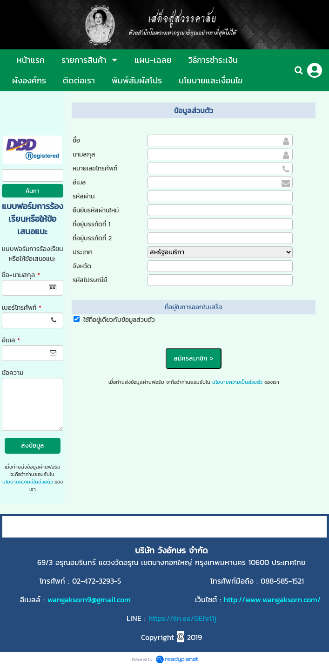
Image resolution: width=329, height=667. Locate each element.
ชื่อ (76, 140)
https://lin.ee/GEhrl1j (182, 618)
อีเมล (11, 340)
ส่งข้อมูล (32, 445)
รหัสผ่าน (83, 196)
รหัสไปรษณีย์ (90, 280)
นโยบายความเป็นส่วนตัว (27, 481)
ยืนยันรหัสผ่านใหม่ (96, 210)
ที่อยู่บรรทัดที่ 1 (91, 224)
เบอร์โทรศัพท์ (21, 308)
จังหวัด (82, 266)
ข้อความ (12, 373)
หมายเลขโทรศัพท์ (95, 168)
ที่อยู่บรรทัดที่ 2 (92, 238)
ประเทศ (82, 252)
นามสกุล (84, 154)
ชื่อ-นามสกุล (21, 275)
